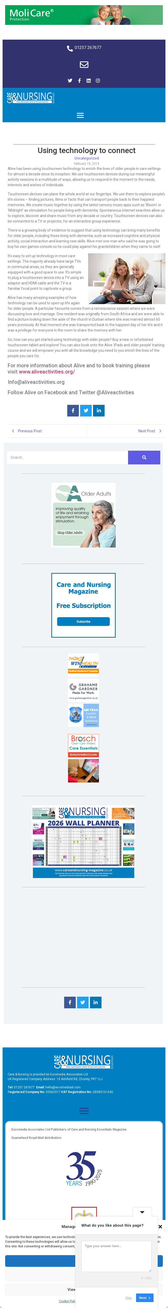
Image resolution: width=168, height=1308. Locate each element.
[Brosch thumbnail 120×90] (83, 755)
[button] (160, 1226)
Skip (128, 1297)
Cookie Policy (68, 1301)
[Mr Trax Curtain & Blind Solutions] (83, 725)
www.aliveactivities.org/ (47, 372)
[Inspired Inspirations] (83, 781)
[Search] (67, 457)
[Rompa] (83, 546)
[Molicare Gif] (84, 23)
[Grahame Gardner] (83, 700)
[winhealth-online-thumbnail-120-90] (83, 675)
